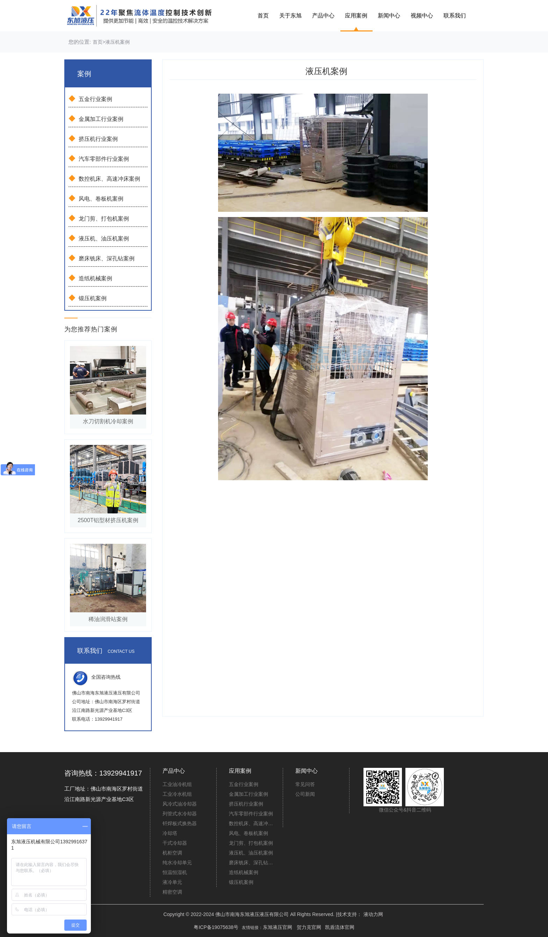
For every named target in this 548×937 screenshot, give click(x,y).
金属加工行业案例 (95, 118)
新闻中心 (389, 16)
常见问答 (305, 784)
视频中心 (422, 16)
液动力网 (373, 914)
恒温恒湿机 (175, 872)
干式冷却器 (175, 843)
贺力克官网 (309, 927)
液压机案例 (117, 42)
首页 (263, 16)
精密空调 (172, 892)
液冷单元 (172, 882)
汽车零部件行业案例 (98, 158)
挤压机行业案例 (93, 138)
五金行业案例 (90, 98)
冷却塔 (170, 833)
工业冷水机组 (177, 794)
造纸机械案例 (90, 278)
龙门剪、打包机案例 (98, 218)
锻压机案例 (87, 298)
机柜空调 (172, 853)
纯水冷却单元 (177, 862)
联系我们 (455, 16)
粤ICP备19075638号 (216, 927)
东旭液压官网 (277, 927)
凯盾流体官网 (339, 927)
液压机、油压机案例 (98, 238)
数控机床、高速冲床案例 (104, 178)
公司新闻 (305, 794)
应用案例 (356, 16)
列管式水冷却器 (180, 813)
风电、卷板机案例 (95, 198)
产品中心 (323, 16)
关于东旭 (290, 16)
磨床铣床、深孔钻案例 (101, 258)
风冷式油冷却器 (180, 804)
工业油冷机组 (177, 784)
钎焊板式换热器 (180, 823)
